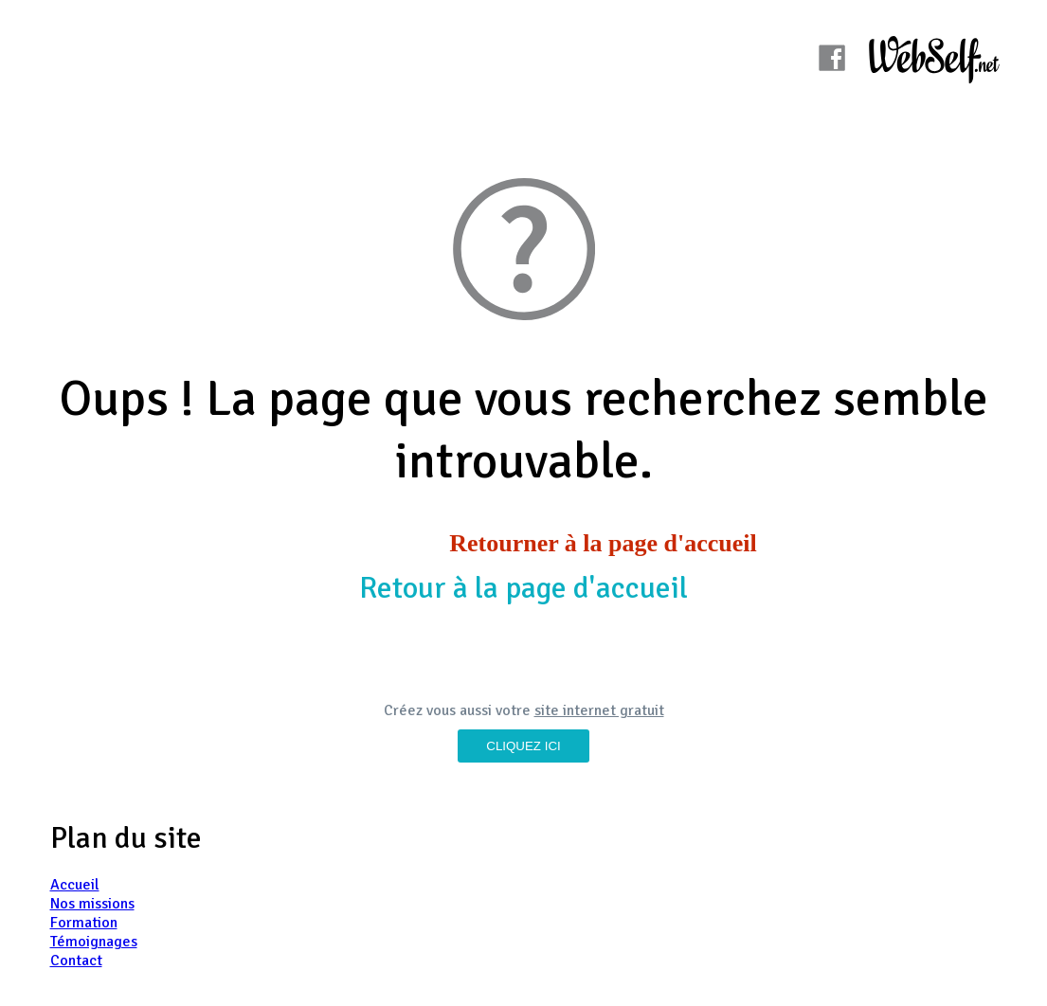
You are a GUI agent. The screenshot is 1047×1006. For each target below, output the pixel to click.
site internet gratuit (599, 710)
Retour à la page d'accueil (523, 587)
